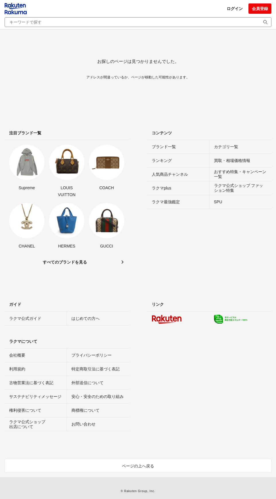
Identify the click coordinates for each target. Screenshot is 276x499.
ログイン (235, 8)
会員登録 (260, 8)
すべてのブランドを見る (65, 262)
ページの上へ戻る (138, 466)
